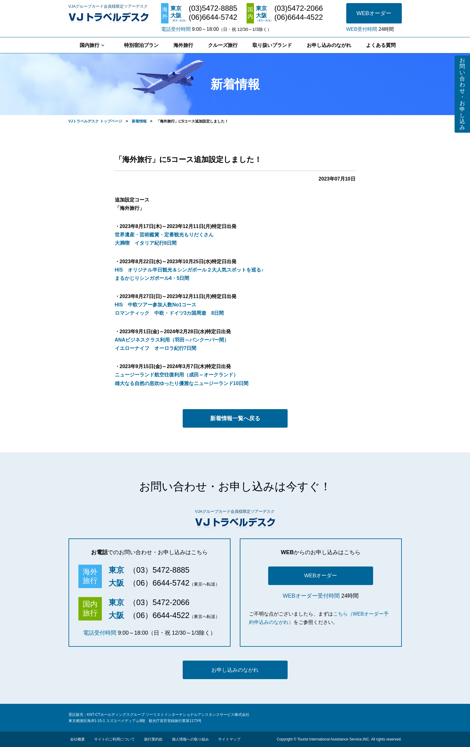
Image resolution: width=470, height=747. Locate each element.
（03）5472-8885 (159, 570)
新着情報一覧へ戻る (235, 418)
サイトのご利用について (114, 739)
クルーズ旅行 (223, 45)
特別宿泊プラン (141, 45)
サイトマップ (229, 739)
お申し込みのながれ (329, 45)
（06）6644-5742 (159, 583)
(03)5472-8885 (213, 8)
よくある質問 (381, 45)
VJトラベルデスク (108, 17)
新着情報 (139, 121)
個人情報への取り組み (190, 739)
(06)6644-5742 (213, 17)
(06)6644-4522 (298, 17)
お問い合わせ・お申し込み (462, 94)
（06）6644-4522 (159, 615)
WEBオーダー (373, 13)
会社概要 (77, 739)
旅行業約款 (153, 739)
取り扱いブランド (272, 45)
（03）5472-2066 (159, 602)
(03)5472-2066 (298, 8)
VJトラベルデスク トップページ (95, 121)
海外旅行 (183, 45)
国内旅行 (89, 45)
